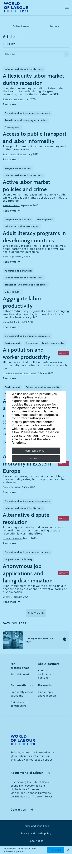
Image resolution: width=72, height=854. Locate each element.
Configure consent (35, 451)
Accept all (36, 458)
